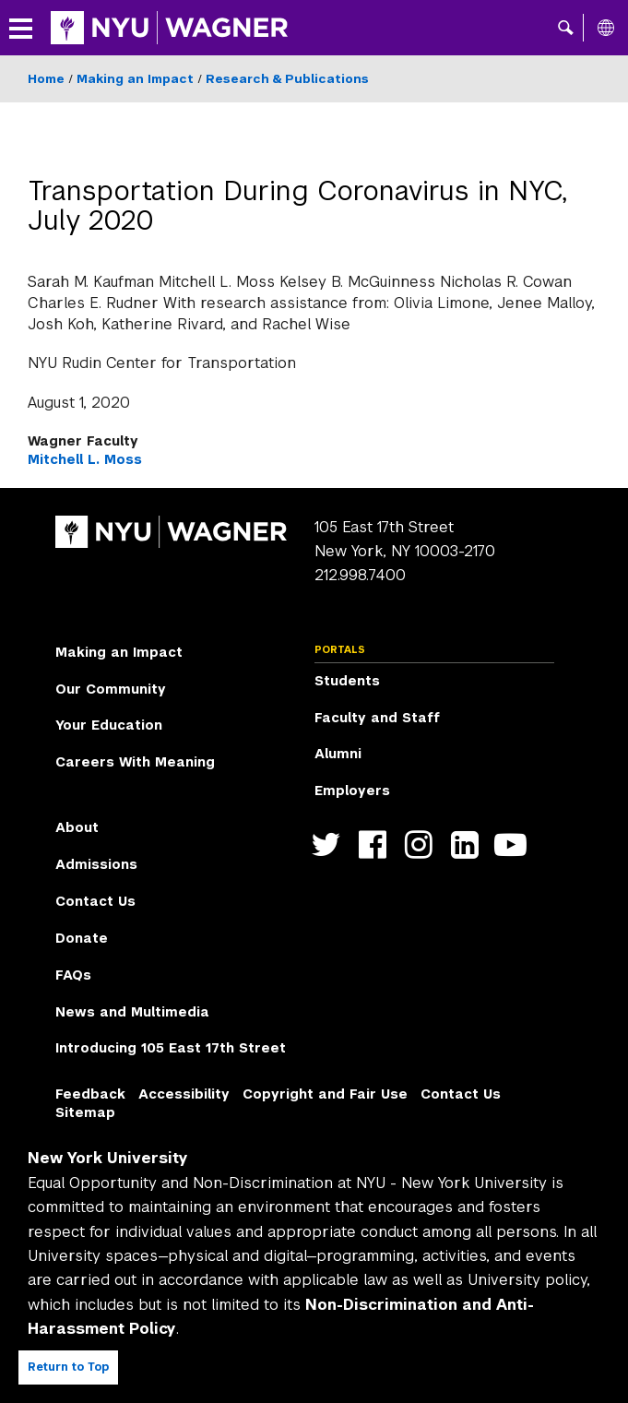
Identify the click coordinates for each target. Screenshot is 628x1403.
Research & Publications (287, 79)
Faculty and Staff (377, 717)
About (77, 827)
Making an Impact (135, 79)
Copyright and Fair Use (325, 1094)
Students (347, 680)
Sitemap (85, 1112)
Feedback (90, 1094)
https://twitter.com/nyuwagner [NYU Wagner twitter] (330, 844)
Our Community (110, 689)
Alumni (337, 753)
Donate (81, 938)
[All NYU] (606, 27)
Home (46, 79)
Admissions (96, 864)
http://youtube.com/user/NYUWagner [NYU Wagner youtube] (515, 844)
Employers (352, 790)
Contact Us (95, 901)
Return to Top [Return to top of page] (68, 1367)
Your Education (108, 725)
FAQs (73, 975)
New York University (108, 1158)
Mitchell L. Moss (85, 459)
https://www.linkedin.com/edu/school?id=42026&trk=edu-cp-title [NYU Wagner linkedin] (469, 844)
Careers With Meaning (135, 762)
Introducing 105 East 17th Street (170, 1048)
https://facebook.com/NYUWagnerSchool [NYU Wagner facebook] (377, 844)
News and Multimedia (132, 1012)
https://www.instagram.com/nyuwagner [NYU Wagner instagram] (423, 844)
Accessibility (184, 1094)
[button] (566, 27)
